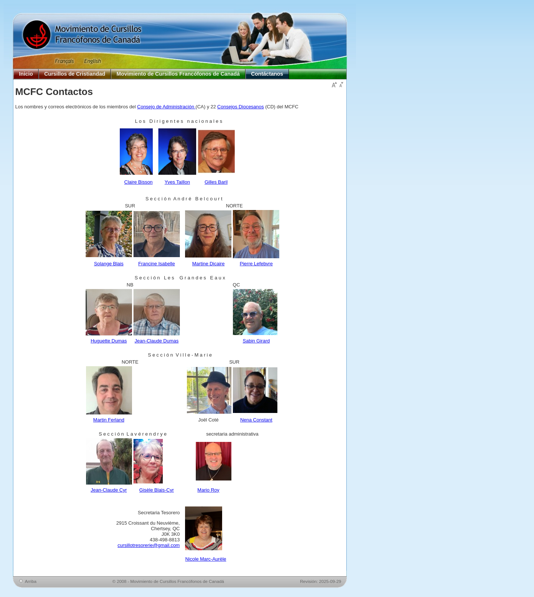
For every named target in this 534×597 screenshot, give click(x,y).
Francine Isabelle (156, 263)
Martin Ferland (108, 420)
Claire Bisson (138, 182)
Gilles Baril (216, 182)
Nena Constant (256, 420)
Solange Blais (108, 263)
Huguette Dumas (108, 341)
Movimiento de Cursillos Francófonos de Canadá (178, 74)
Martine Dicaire (208, 263)
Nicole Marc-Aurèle (205, 559)
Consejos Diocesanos (240, 106)
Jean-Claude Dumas (157, 341)
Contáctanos (267, 74)
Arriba (30, 581)
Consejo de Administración (166, 106)
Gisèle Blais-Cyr (156, 490)
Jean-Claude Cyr (108, 490)
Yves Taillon (177, 182)
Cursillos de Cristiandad (74, 74)
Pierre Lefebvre (256, 263)
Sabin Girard (256, 341)
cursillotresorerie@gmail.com (149, 545)
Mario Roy (208, 490)
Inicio (26, 74)
